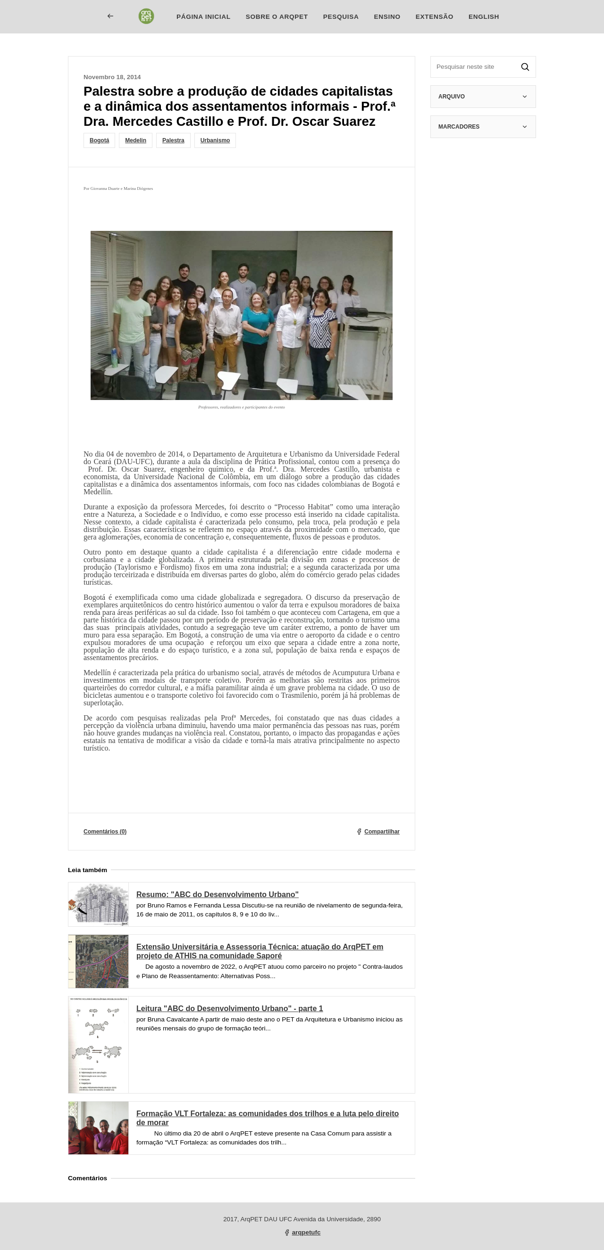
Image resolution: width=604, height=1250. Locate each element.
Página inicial (203, 16)
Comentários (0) (105, 831)
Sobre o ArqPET (277, 16)
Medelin (135, 140)
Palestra (173, 140)
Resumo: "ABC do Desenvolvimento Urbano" (217, 895)
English (484, 16)
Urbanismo (215, 140)
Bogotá (99, 140)
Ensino (387, 16)
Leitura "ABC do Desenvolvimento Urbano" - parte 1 (229, 1009)
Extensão (434, 16)
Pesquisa (341, 16)
